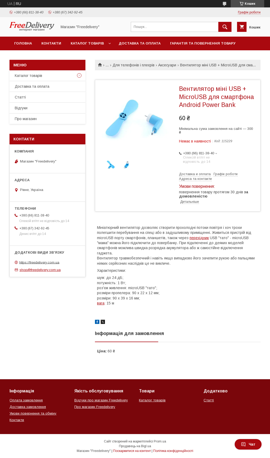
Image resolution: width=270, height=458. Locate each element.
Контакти (51, 43)
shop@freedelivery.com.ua (40, 270)
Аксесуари (167, 65)
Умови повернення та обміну (32, 413)
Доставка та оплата (140, 43)
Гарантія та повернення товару (202, 43)
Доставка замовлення (27, 407)
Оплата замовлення (26, 400)
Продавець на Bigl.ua (135, 446)
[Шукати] (225, 27)
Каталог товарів (87, 43)
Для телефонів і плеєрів (134, 65)
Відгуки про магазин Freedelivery (101, 400)
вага (100, 303)
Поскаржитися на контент (132, 451)
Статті (20, 97)
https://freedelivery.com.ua (39, 262)
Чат (248, 444)
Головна (23, 43)
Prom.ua (160, 441)
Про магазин (26, 119)
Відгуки (21, 108)
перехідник (199, 238)
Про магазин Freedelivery (94, 407)
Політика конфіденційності (173, 451)
